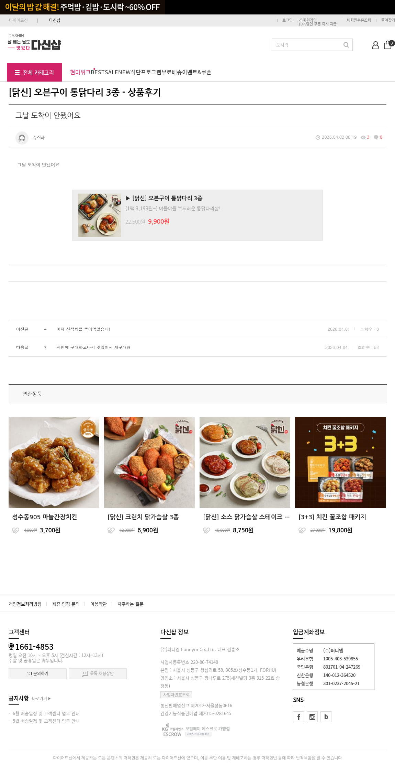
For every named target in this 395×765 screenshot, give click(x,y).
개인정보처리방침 (25, 604)
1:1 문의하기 (37, 673)
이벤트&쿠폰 (197, 72)
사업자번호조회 (176, 695)
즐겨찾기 (388, 20)
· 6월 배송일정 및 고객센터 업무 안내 (44, 713)
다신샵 (54, 20)
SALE (111, 72)
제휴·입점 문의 (66, 604)
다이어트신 (18, 20)
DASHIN (16, 35)
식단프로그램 (146, 72)
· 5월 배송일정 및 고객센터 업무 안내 (44, 721)
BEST (98, 72)
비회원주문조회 (359, 20)
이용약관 (98, 604)
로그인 (287, 20)
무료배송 (171, 72)
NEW (124, 72)
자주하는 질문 (130, 604)
